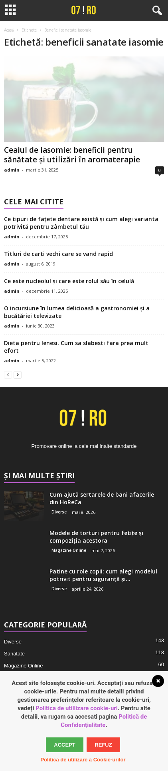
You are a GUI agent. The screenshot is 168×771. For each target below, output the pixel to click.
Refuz (103, 745)
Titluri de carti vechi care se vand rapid (58, 254)
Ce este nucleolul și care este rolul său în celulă (69, 281)
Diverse (59, 512)
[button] (155, 11)
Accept (64, 745)
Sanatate (14, 654)
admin (12, 170)
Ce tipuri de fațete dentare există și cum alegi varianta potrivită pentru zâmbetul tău (81, 222)
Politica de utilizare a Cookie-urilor (82, 760)
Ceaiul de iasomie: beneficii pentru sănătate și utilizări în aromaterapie (72, 155)
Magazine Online (68, 550)
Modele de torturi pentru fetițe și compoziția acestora (96, 536)
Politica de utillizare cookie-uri (77, 708)
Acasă (9, 30)
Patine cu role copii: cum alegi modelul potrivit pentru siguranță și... (103, 575)
